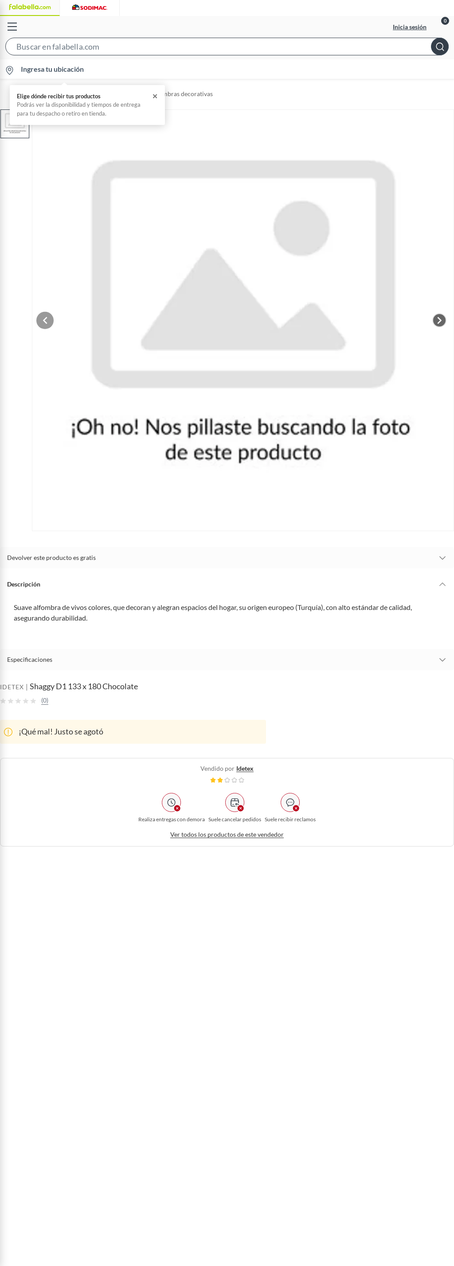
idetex (245, 764)
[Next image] (439, 318)
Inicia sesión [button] (410, 27)
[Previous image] (52, 318)
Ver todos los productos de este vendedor (227, 830)
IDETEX (12, 682)
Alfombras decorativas (181, 93)
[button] (227, 48)
